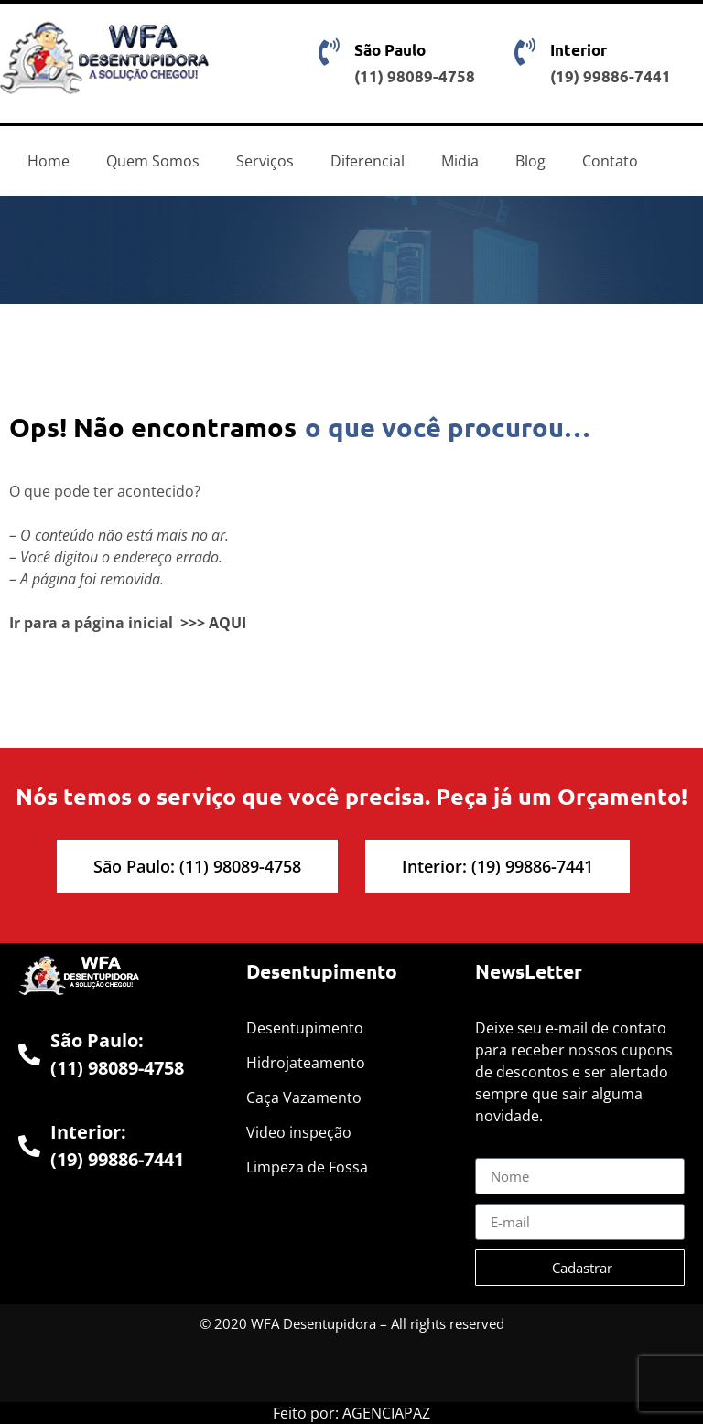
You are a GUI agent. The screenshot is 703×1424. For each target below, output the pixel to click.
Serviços (265, 161)
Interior (578, 49)
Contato (610, 161)
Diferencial (367, 161)
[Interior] (525, 52)
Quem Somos (153, 161)
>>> (192, 623)
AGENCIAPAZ (386, 1413)
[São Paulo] (329, 52)
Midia (460, 161)
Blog (530, 161)
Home (48, 161)
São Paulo (390, 49)
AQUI (227, 623)
